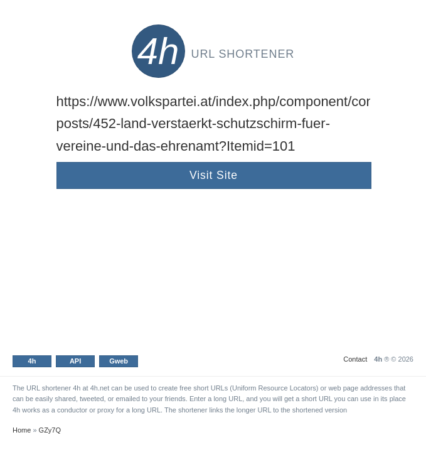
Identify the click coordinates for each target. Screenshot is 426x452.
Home (22, 430)
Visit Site (213, 175)
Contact (355, 359)
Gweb (118, 361)
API (75, 361)
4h (32, 361)
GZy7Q (50, 430)
